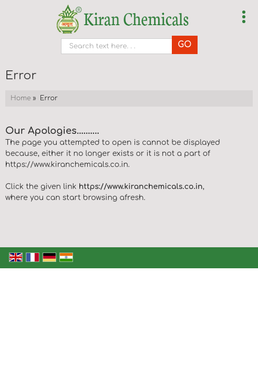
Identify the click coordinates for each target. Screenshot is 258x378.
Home (21, 98)
